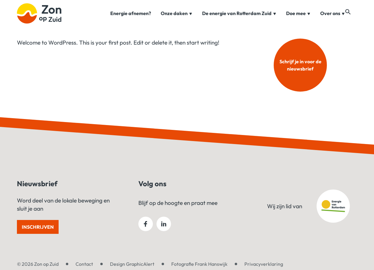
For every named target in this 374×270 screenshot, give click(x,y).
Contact (84, 264)
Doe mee (298, 19)
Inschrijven (38, 227)
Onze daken (176, 19)
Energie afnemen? (130, 19)
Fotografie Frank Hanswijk (199, 264)
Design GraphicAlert (132, 264)
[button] (354, 19)
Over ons (332, 19)
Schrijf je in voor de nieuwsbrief (300, 65)
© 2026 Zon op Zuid (38, 264)
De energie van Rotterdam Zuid (239, 19)
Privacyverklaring (263, 264)
